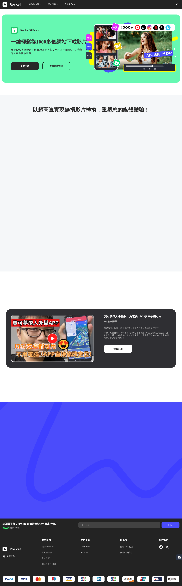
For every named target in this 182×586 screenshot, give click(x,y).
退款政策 (46, 558)
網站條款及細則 (49, 564)
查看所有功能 (56, 66)
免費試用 (118, 348)
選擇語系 (10, 556)
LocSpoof (85, 546)
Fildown (84, 552)
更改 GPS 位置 (126, 546)
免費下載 (24, 66)
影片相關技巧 (126, 552)
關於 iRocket (48, 546)
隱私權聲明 (47, 552)
